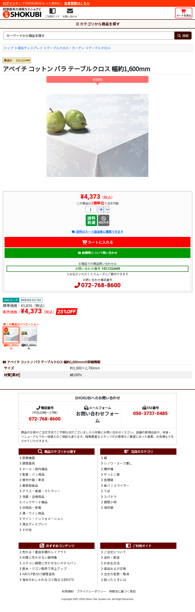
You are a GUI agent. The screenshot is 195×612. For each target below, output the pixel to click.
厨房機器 (28, 457)
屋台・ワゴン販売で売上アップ (44, 568)
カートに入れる (97, 242)
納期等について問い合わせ (97, 253)
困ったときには (115, 579)
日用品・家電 (31, 507)
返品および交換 (115, 568)
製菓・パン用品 (33, 474)
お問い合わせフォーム (97, 417)
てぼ (107, 491)
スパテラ (110, 496)
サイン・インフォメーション (42, 518)
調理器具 (28, 463)
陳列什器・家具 (33, 479)
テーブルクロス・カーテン (66, 47)
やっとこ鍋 (112, 474)
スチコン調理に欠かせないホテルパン (49, 563)
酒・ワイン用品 (33, 513)
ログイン (9, 3)
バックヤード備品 (35, 502)
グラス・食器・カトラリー (41, 491)
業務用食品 (30, 485)
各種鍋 (108, 479)
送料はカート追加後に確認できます (97, 231)
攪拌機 (108, 469)
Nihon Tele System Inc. (99, 599)
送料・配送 (112, 557)
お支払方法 (112, 563)
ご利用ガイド (138, 545)
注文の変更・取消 (116, 574)
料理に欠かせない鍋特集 (39, 557)
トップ (8, 47)
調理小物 (110, 502)
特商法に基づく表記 (122, 591)
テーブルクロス (99, 47)
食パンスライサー (116, 485)
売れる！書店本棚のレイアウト (44, 552)
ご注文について (115, 552)
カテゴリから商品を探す (97, 24)
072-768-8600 (101, 285)
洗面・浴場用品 (33, 496)
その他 (27, 529)
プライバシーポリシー (91, 591)
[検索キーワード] (88, 36)
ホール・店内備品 (35, 469)
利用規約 (68, 591)
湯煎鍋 (108, 507)
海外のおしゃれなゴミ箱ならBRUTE (48, 579)
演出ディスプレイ (30, 47)
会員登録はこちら (77, 3)
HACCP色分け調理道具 (38, 574)
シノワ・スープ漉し (118, 463)
